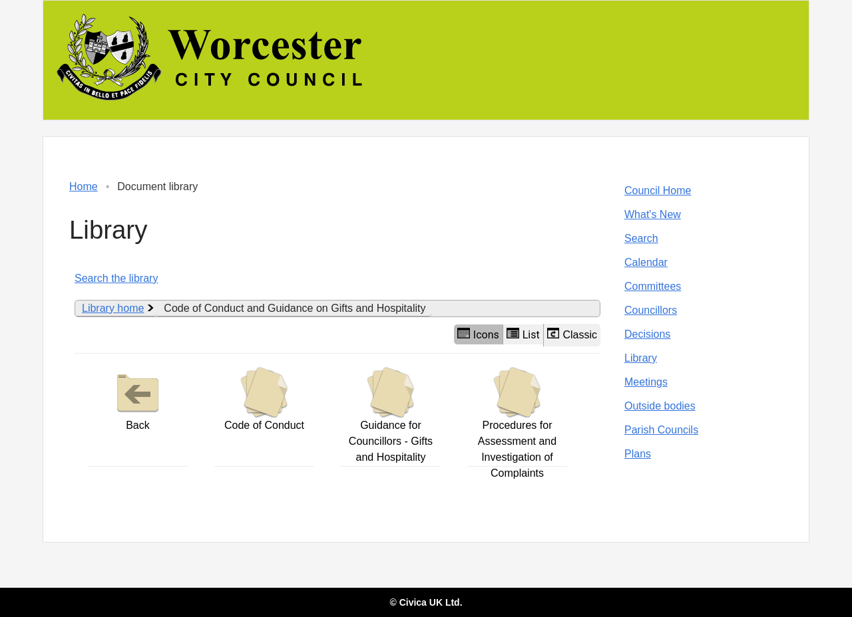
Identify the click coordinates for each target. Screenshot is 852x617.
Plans (637, 453)
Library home (113, 308)
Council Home (657, 190)
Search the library (116, 278)
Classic (572, 334)
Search (641, 238)
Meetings (646, 382)
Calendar (646, 262)
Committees (652, 286)
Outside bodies (660, 406)
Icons (478, 334)
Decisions (647, 334)
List (523, 334)
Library (640, 358)
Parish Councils (661, 429)
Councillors (650, 310)
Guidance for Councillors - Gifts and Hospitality (391, 415)
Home (83, 186)
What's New (652, 214)
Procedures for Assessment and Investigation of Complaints (517, 423)
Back (137, 399)
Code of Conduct (264, 399)
